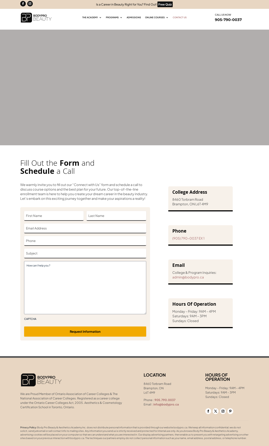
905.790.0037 (164, 400)
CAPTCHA (30, 318)
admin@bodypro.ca (188, 277)
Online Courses (155, 17)
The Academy (90, 17)
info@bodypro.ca (166, 404)
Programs (112, 17)
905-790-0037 (228, 19)
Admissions (134, 17)
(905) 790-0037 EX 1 (188, 238)
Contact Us (180, 17)
